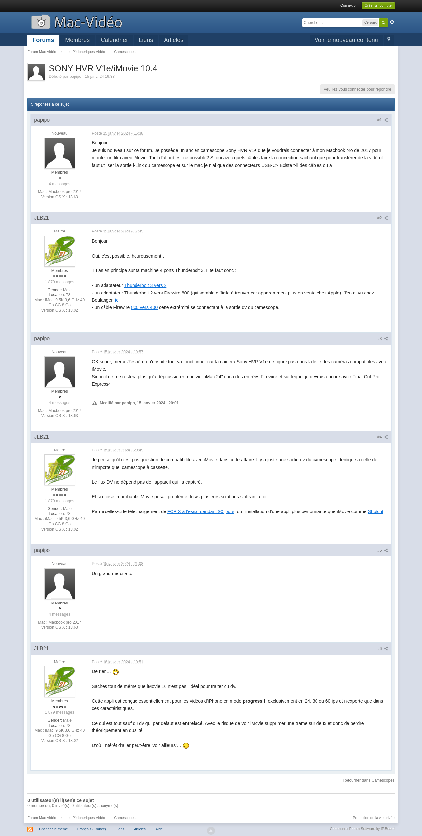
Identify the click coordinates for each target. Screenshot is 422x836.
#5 (382, 550)
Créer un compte (378, 5)
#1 (382, 120)
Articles (173, 40)
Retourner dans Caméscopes (369, 780)
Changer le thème (53, 829)
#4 (382, 437)
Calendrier (114, 40)
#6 (382, 648)
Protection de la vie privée (374, 818)
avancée (392, 22)
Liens (146, 40)
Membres (77, 40)
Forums (43, 40)
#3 (382, 338)
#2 (382, 218)
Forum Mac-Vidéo (41, 818)
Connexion (349, 5)
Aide (159, 829)
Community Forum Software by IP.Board (362, 829)
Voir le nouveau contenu (346, 40)
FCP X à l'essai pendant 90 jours (200, 511)
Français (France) (91, 829)
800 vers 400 (144, 307)
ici (117, 300)
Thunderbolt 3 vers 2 (145, 285)
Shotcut (375, 511)
